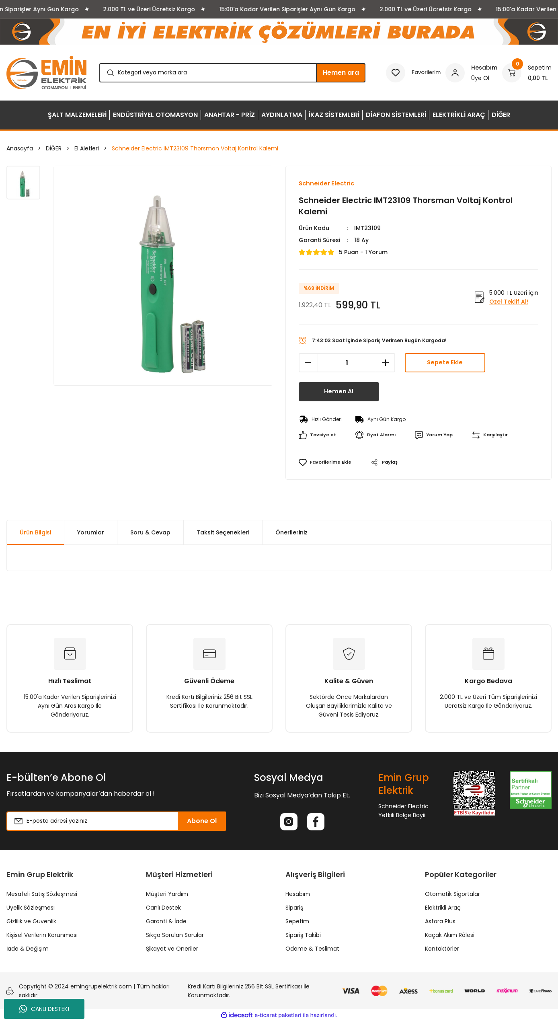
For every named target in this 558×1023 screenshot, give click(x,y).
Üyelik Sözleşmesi (30, 910)
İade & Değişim (27, 951)
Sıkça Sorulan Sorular (175, 937)
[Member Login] (471, 72)
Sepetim (297, 923)
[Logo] (46, 72)
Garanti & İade (166, 923)
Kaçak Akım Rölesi (449, 937)
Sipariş (294, 910)
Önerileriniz (291, 533)
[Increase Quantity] (385, 363)
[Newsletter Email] (116, 821)
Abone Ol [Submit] (202, 821)
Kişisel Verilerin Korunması (42, 937)
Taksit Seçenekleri (223, 533)
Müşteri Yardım (167, 896)
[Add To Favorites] (326, 463)
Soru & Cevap (150, 533)
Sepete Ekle (445, 363)
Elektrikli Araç (443, 910)
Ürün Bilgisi (35, 533)
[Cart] (527, 72)
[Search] (232, 72)
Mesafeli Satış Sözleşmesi (41, 896)
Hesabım (297, 896)
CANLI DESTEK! (44, 1009)
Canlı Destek (163, 910)
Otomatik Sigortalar (452, 896)
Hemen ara (341, 72)
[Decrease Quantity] (308, 363)
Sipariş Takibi (303, 937)
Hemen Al (339, 391)
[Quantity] (347, 363)
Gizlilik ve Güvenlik (31, 923)
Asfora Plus (440, 923)
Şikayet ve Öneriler (172, 951)
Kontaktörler (442, 951)
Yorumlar (90, 533)
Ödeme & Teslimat (312, 951)
